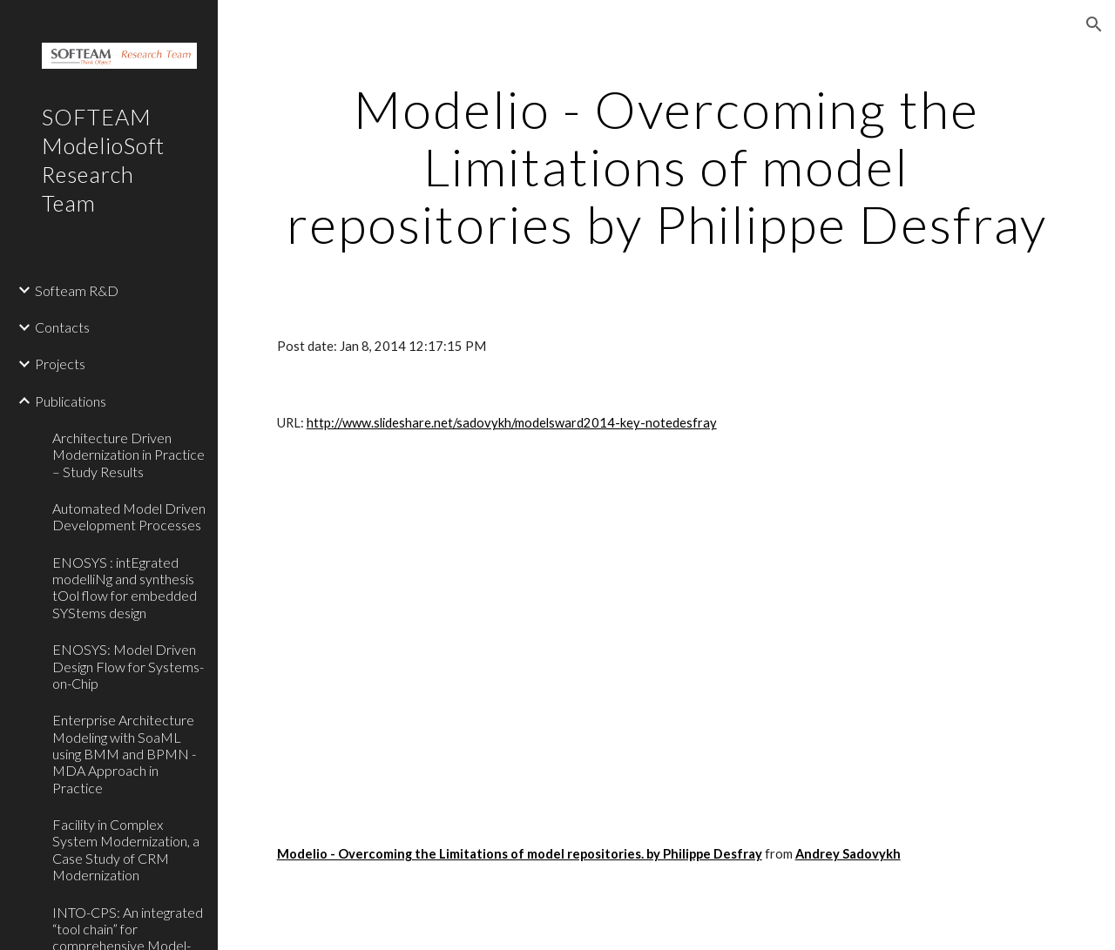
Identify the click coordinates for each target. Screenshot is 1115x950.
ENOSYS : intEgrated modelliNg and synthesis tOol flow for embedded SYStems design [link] (124, 587)
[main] (667, 166)
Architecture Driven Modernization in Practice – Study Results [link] (128, 454)
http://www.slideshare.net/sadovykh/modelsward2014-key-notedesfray (512, 422)
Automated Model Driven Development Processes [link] (129, 516)
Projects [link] (60, 363)
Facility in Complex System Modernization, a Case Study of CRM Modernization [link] (125, 849)
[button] (1094, 24)
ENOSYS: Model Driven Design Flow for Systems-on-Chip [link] (128, 666)
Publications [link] (70, 401)
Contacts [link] (62, 327)
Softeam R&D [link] (76, 290)
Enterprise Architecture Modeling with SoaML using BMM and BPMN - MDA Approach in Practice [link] (124, 753)
